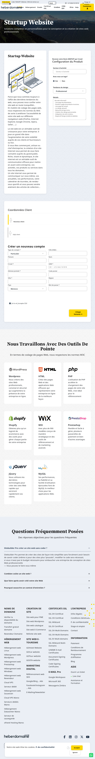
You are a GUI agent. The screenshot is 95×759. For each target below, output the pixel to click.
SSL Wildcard (54, 622)
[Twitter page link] (82, 737)
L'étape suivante (78, 313)
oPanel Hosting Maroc (14, 722)
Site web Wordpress (35, 621)
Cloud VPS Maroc (11, 697)
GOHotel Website (34, 648)
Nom (50, 257)
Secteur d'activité (59, 68)
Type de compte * (14, 250)
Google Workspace (57, 677)
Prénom (11, 257)
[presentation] (22, 294)
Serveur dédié (10, 686)
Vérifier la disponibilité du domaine (11, 620)
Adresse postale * (14, 271)
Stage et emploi (86, 3)
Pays (9, 285)
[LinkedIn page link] (70, 737)
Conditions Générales (80, 618)
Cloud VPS (8, 682)
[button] (87, 7)
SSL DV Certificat (56, 614)
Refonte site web (33, 634)
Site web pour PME (34, 617)
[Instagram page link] (76, 737)
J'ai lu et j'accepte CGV (19, 303)
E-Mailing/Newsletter (35, 692)
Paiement (75, 643)
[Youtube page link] (87, 737)
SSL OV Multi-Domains (58, 634)
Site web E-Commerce (36, 629)
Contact (74, 630)
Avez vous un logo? (60, 77)
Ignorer (75, 752)
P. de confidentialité (79, 622)
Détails (55, 97)
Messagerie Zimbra (57, 685)
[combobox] (51, 267)
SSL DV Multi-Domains (58, 630)
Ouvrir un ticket (78, 672)
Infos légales (76, 614)
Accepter (77, 748)
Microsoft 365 (55, 681)
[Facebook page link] (64, 737)
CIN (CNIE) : (53, 250)
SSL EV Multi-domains (58, 639)
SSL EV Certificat (56, 626)
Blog (73, 661)
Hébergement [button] (30, 7)
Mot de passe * (54, 285)
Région (51, 278)
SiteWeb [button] (57, 7)
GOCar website (33, 652)
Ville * (10, 278)
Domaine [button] (20, 7)
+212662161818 (72, 3)
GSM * (51, 264)
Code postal (53, 271)
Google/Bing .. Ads (34, 681)
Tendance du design (60, 87)
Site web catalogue (34, 625)
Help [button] (77, 7)
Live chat (77, 676)
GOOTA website (33, 660)
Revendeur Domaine (13, 634)
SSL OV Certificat (56, 618)
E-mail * (11, 264)
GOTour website (33, 656)
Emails (39, 7)
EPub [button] (71, 7)
